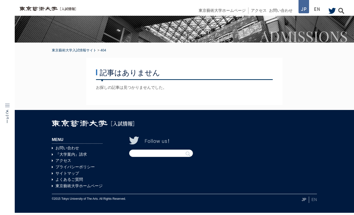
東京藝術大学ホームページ (222, 10)
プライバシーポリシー (75, 169)
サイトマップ (67, 175)
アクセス (259, 10)
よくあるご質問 (69, 182)
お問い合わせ (281, 10)
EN (314, 202)
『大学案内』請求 (71, 156)
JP (304, 202)
